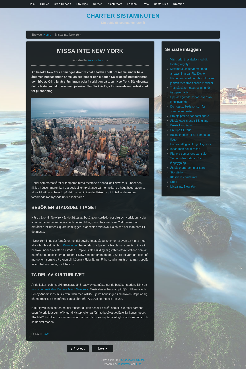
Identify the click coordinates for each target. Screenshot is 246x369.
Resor (46, 333)
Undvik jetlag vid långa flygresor (190, 144)
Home (47, 34)
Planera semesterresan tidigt (188, 153)
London (132, 4)
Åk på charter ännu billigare (188, 167)
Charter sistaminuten (123, 15)
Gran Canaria (62, 4)
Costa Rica (161, 4)
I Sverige (82, 4)
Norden (97, 4)
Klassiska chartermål (183, 177)
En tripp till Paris (180, 130)
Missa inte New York (183, 186)
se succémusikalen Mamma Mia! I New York (59, 289)
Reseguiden (70, 245)
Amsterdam (115, 4)
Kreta (145, 4)
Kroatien (178, 4)
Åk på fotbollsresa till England (189, 120)
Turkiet (44, 4)
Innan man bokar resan (185, 148)
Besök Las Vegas (181, 125)
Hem (32, 4)
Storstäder (177, 172)
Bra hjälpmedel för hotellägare (189, 116)
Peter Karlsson (96, 60)
